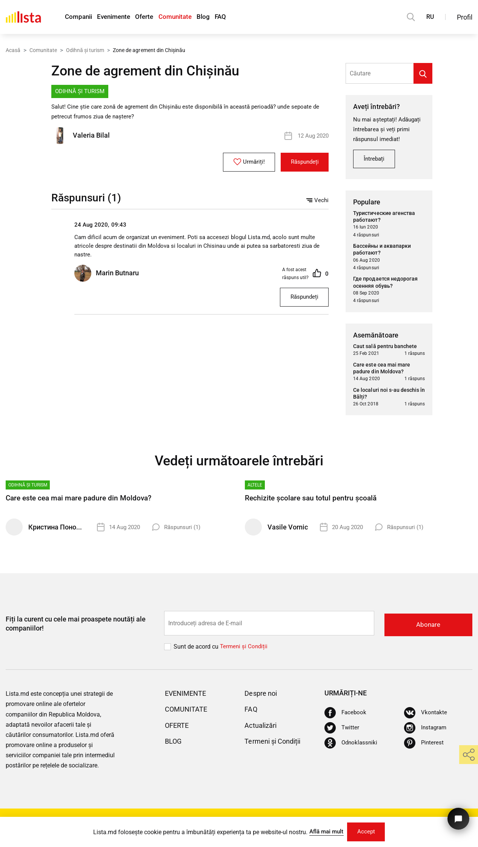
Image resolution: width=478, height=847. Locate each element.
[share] (468, 754)
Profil (464, 17)
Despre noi (262, 695)
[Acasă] (23, 17)
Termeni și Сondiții (244, 649)
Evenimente (120, 17)
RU (430, 16)
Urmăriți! (242, 163)
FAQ (243, 17)
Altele (254, 488)
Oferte (155, 17)
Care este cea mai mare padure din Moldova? (81, 501)
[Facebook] (345, 715)
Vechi (317, 200)
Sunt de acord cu (197, 649)
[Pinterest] (424, 745)
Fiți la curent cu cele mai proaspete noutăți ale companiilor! (76, 626)
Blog (222, 17)
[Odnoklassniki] (351, 745)
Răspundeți (302, 163)
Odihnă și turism (85, 50)
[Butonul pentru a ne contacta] (457, 815)
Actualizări (262, 727)
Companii (79, 17)
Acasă (13, 50)
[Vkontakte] (426, 715)
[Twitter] (342, 730)
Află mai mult (324, 830)
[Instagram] (426, 730)
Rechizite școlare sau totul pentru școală (313, 501)
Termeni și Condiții (275, 743)
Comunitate (190, 17)
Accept (368, 831)
